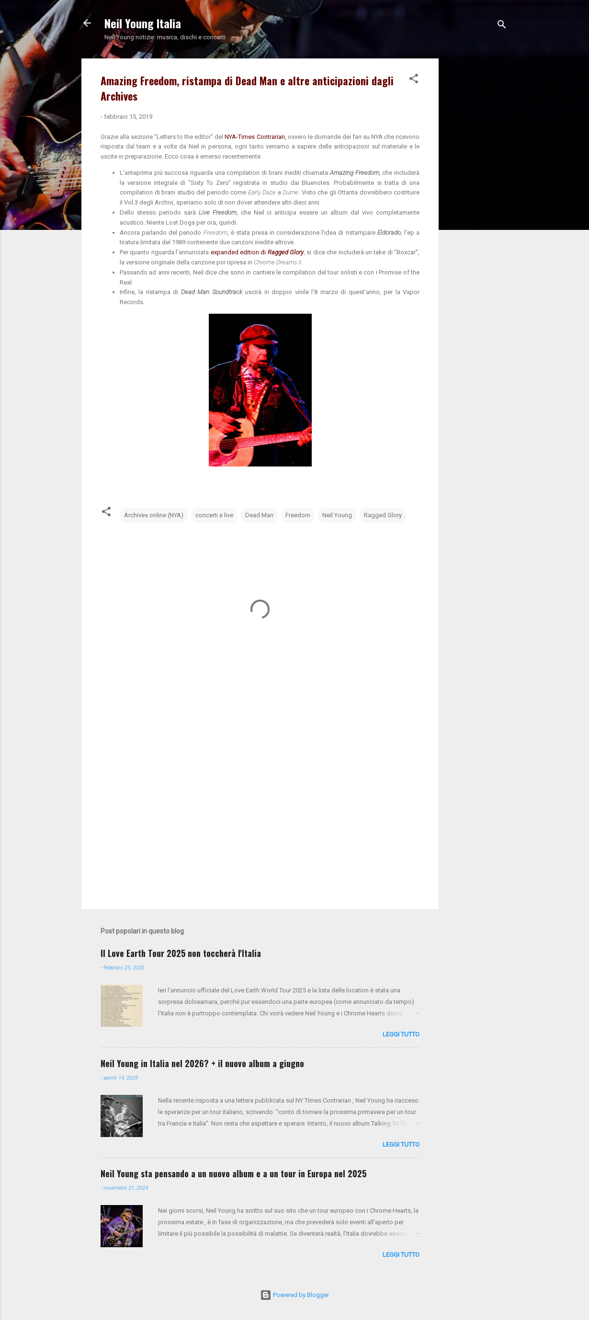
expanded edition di (257, 252)
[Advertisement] (477, 202)
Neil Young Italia (142, 23)
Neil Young (337, 515)
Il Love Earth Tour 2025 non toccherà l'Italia (181, 953)
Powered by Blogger (294, 1294)
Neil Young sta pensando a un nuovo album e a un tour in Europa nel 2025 (233, 1173)
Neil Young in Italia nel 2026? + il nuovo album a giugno (202, 1063)
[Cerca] (502, 26)
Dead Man (259, 515)
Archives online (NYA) (153, 515)
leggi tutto (401, 1034)
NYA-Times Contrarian (254, 136)
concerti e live (214, 515)
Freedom (297, 515)
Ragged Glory (383, 515)
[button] (413, 80)
